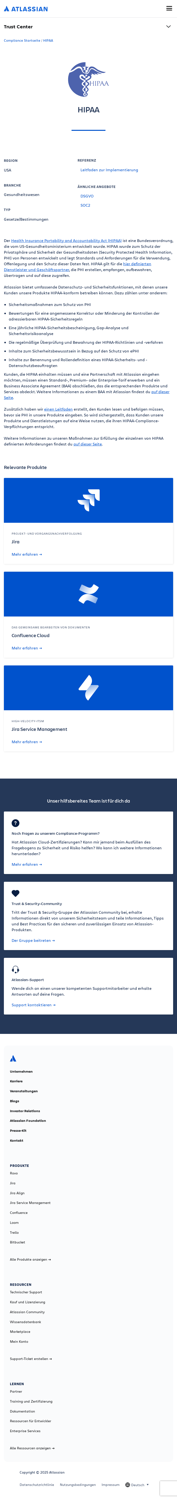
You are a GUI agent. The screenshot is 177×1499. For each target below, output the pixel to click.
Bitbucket (17, 1242)
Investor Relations (25, 1111)
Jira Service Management (30, 1203)
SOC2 (85, 205)
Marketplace (20, 1332)
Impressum (111, 1485)
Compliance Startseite (22, 40)
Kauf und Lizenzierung (27, 1302)
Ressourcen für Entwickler (30, 1421)
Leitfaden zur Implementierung (109, 169)
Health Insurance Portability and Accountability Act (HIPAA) (66, 240)
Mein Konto (19, 1341)
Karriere (16, 1081)
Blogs (14, 1101)
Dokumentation (22, 1411)
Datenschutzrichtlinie (37, 1485)
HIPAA (48, 40)
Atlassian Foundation (28, 1121)
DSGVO (87, 195)
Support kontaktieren (34, 1005)
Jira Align (17, 1193)
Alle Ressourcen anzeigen (32, 1448)
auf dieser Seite (87, 443)
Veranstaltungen (24, 1091)
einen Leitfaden (58, 409)
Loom (14, 1223)
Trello (14, 1232)
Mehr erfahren (27, 554)
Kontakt (16, 1140)
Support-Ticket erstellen (31, 1359)
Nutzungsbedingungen (78, 1485)
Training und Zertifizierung (31, 1401)
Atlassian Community (27, 1312)
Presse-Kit (18, 1130)
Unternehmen (21, 1071)
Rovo (14, 1173)
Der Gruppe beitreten (33, 940)
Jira (13, 1183)
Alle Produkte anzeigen (30, 1259)
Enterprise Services (25, 1431)
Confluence (19, 1213)
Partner (16, 1391)
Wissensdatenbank (25, 1322)
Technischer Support (26, 1292)
